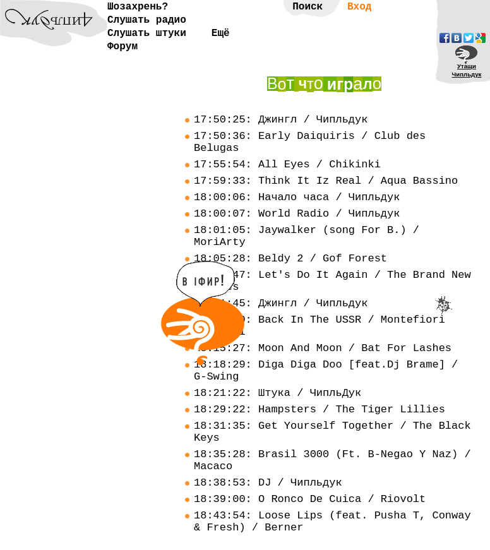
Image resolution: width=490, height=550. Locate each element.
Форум (122, 46)
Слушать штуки (146, 33)
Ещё (221, 33)
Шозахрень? (137, 7)
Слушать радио (146, 20)
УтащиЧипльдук (467, 70)
